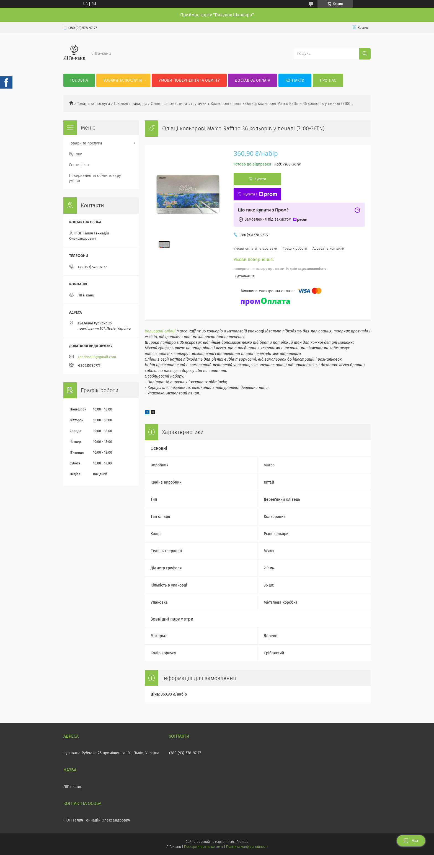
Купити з (260, 194)
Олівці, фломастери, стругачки (178, 103)
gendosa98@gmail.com (97, 357)
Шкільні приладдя (130, 103)
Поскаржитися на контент (203, 847)
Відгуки (75, 154)
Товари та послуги (122, 80)
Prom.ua (242, 842)
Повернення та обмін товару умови (95, 178)
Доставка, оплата (252, 80)
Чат (411, 840)
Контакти (294, 80)
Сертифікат (79, 164)
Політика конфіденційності (247, 847)
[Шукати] (365, 54)
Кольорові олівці (226, 103)
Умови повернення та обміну (189, 80)
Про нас (328, 80)
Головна (79, 80)
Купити (260, 179)
